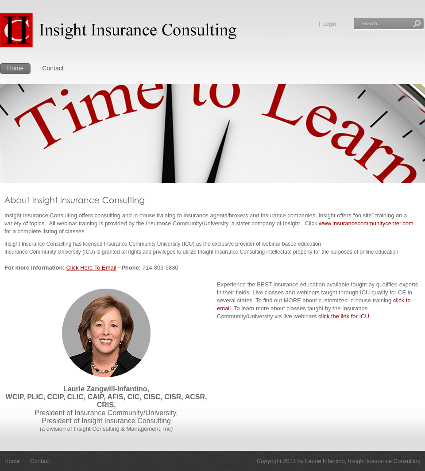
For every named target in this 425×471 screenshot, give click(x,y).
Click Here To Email (91, 267)
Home (15, 68)
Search (417, 24)
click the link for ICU (343, 316)
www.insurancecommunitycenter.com (366, 223)
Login (329, 24)
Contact (52, 68)
